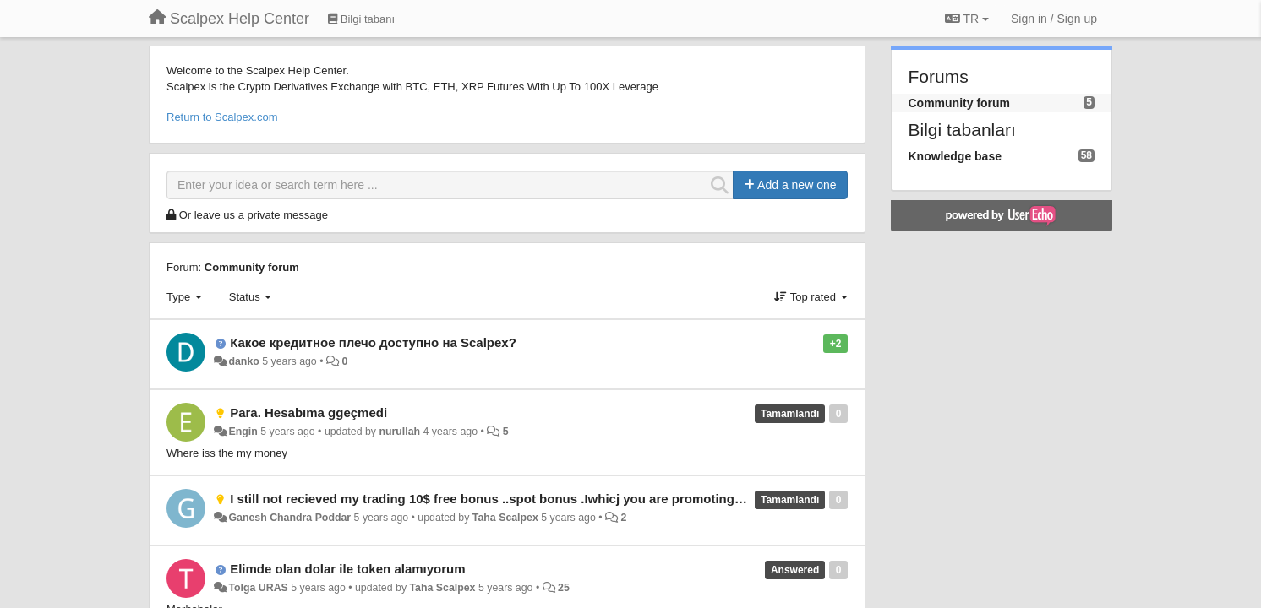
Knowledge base (955, 156)
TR (967, 18)
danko (243, 361)
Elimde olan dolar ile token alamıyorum (347, 569)
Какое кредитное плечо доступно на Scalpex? (373, 342)
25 (564, 588)
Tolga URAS (257, 588)
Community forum (252, 267)
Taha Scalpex (505, 518)
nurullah (399, 431)
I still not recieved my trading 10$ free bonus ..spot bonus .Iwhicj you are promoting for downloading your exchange (580, 498)
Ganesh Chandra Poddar (289, 518)
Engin (242, 431)
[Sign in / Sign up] (1054, 18)
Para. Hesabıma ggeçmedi (308, 412)
